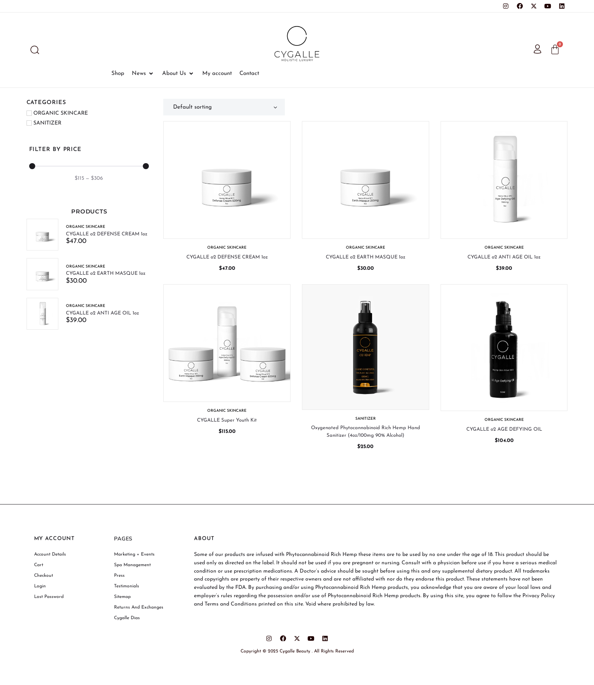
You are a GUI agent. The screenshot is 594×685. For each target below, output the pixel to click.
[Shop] (118, 73)
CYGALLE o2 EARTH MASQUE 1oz (106, 273)
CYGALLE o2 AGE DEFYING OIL (504, 429)
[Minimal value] (89, 166)
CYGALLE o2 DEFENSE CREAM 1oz (107, 234)
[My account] (217, 73)
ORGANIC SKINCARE (86, 227)
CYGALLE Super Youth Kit (227, 420)
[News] (143, 73)
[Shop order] (223, 107)
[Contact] (249, 73)
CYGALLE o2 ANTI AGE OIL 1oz (102, 313)
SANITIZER (365, 419)
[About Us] (178, 73)
